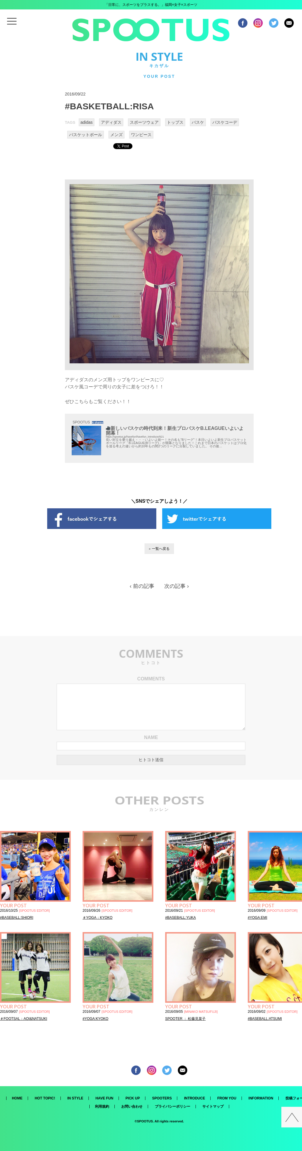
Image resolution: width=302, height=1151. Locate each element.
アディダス (111, 122)
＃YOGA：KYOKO (97, 918)
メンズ (116, 134)
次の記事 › (176, 586)
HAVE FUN (104, 1098)
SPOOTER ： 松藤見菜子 (185, 1019)
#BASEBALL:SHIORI (16, 918)
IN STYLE (75, 1098)
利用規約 (102, 1106)
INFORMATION (261, 1098)
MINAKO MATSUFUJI (201, 1011)
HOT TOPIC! (45, 1098)
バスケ (198, 122)
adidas (87, 122)
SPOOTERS (162, 1098)
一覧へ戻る (161, 549)
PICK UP (133, 1098)
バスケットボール (85, 134)
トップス (175, 122)
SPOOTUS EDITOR (34, 910)
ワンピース (141, 134)
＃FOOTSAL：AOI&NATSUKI (23, 1019)
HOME (17, 1098)
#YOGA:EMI (257, 918)
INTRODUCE (194, 1098)
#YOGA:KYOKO (95, 1019)
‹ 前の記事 (142, 586)
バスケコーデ (224, 122)
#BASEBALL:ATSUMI (265, 1019)
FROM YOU (226, 1098)
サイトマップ (213, 1106)
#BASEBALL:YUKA (180, 918)
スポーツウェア (144, 122)
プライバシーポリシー (172, 1106)
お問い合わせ (131, 1106)
